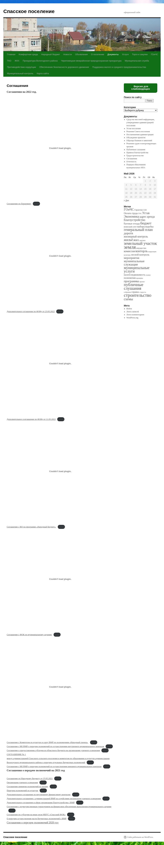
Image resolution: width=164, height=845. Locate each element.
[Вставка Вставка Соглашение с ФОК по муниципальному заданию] (60, 579)
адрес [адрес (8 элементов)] (143, 216)
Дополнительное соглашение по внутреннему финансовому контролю (38, 794)
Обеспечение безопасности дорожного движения (64, 67)
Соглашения (132, 158)
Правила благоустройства (137, 152)
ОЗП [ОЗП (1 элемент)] (145, 210)
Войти (129, 308)
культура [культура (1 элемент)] (127, 255)
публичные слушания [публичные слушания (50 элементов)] (133, 286)
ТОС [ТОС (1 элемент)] (140, 213)
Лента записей (133, 311)
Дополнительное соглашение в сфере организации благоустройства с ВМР (41, 802)
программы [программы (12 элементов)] (131, 281)
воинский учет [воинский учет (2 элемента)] (130, 227)
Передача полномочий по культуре (22, 790)
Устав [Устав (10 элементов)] (145, 213)
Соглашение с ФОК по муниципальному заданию (29, 634)
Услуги (125, 54)
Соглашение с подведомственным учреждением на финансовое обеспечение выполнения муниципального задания (59, 806)
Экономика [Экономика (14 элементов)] (131, 216)
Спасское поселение (29, 11)
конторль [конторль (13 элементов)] (141, 251)
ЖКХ (17, 60)
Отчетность (131, 161)
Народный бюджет (50, 54)
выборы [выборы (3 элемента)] (141, 226)
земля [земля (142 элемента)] (130, 247)
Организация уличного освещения (22, 782)
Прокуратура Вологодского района (40, 60)
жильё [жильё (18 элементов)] (128, 240)
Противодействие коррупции (21, 67)
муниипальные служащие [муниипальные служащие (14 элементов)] (134, 262)
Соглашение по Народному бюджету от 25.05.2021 (30, 778)
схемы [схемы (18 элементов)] (128, 299)
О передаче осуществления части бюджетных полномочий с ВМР (36, 818)
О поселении (97, 54)
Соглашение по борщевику (19, 204)
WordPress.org (132, 317)
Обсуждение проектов (136, 137)
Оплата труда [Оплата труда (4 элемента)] (131, 213)
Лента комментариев (135, 314)
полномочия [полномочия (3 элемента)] (130, 278)
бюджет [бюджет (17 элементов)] (145, 223)
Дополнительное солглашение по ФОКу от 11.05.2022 (31, 419)
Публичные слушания (136, 149)
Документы (113, 54)
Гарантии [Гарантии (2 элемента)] (138, 210)
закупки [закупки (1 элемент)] (142, 240)
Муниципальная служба (137, 60)
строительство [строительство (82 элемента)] (137, 295)
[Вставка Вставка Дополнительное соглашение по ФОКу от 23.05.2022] (60, 256)
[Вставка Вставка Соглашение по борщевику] (60, 148)
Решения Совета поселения (138, 131)
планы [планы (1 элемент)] (148, 275)
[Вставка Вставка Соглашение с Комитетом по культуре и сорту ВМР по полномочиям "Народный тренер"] (60, 687)
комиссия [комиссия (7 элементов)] (129, 251)
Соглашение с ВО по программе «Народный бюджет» (31, 527)
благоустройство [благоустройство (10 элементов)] (134, 220)
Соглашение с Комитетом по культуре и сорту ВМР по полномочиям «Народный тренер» (47, 742)
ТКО (9, 60)
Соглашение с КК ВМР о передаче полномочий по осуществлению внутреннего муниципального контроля (55, 746)
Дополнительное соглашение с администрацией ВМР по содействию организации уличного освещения (54, 798)
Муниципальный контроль (20, 73)
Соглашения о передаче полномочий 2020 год (32, 822)
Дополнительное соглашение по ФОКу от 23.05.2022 (31, 311)
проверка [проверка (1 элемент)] (139, 278)
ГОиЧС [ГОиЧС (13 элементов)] (129, 209)
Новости (67, 54)
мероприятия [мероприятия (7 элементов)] (131, 257)
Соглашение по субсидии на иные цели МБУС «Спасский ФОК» (36, 814)
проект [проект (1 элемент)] (142, 282)
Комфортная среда (28, 54)
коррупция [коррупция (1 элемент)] (152, 251)
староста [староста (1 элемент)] (142, 292)
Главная (11, 54)
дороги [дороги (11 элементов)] (128, 233)
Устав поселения (134, 128)
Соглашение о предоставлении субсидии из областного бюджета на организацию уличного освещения (53, 750)
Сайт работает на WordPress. (140, 837)
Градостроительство (135, 155)
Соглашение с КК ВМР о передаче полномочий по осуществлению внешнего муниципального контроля (54, 766)
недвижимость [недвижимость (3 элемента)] (138, 275)
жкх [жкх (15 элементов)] (136, 240)
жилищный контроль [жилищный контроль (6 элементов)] (136, 236)
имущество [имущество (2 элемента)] (141, 248)
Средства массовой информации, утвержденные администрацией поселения (141, 122)
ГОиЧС (154, 54)
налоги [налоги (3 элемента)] (127, 275)
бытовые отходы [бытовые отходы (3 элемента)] (132, 223)
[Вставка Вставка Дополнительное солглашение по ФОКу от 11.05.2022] (60, 363)
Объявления (81, 54)
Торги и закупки (140, 54)
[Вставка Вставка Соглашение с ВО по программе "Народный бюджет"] (60, 471)
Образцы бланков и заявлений (139, 140)
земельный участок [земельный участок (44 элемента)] (140, 243)
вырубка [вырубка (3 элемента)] (149, 226)
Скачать (36, 204)
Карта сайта (43, 73)
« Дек (126, 200)
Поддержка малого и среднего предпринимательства (119, 67)
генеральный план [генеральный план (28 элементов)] (138, 230)
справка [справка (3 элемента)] (135, 292)
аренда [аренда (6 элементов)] (151, 216)
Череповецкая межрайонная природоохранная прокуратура (91, 60)
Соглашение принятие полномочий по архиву (27, 786)
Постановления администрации (140, 134)
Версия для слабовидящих (140, 87)
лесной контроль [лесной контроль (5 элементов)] (140, 254)
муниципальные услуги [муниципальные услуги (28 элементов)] (136, 269)
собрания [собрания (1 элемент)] (127, 292)
